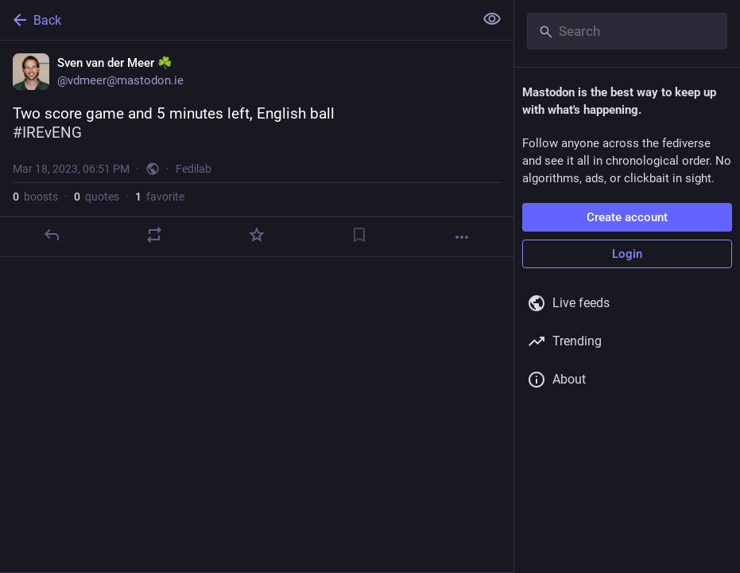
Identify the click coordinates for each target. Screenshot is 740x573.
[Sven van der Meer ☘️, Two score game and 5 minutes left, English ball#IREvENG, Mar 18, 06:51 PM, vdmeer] (256, 149)
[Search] (627, 31)
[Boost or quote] (154, 234)
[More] (461, 237)
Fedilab (193, 168)
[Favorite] (256, 234)
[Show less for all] (492, 19)
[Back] (235, 20)
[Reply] (51, 234)
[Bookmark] (359, 234)
